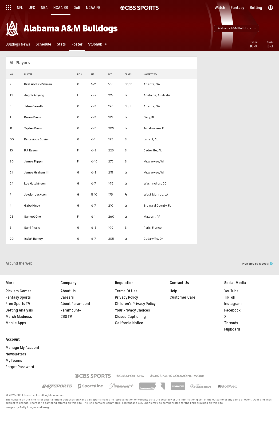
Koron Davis (32, 117)
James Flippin (33, 161)
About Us (68, 291)
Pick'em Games (18, 291)
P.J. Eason (31, 150)
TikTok (229, 297)
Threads (231, 323)
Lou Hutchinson (35, 183)
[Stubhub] (97, 44)
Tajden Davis (33, 128)
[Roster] (77, 44)
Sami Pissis (32, 228)
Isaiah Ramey (33, 239)
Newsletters (16, 354)
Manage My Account (22, 347)
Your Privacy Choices (132, 310)
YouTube (231, 291)
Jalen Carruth (33, 106)
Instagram (233, 303)
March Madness (19, 316)
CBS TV (66, 316)
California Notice (129, 323)
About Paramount (75, 303)
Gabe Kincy (32, 206)
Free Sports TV (18, 303)
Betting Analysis (19, 310)
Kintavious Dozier (36, 139)
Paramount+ (70, 310)
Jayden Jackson (35, 194)
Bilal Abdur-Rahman (38, 84)
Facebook (232, 310)
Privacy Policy (126, 297)
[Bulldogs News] (18, 44)
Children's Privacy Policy (135, 303)
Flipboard (232, 329)
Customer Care (182, 297)
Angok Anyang (34, 95)
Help (173, 291)
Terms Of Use (126, 291)
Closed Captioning (130, 316)
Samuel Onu (32, 217)
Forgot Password (20, 367)
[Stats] (61, 44)
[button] (236, 28)
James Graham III (36, 172)
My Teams (14, 360)
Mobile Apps (16, 323)
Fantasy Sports (18, 297)
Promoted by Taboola (257, 263)
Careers (67, 297)
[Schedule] (43, 44)
